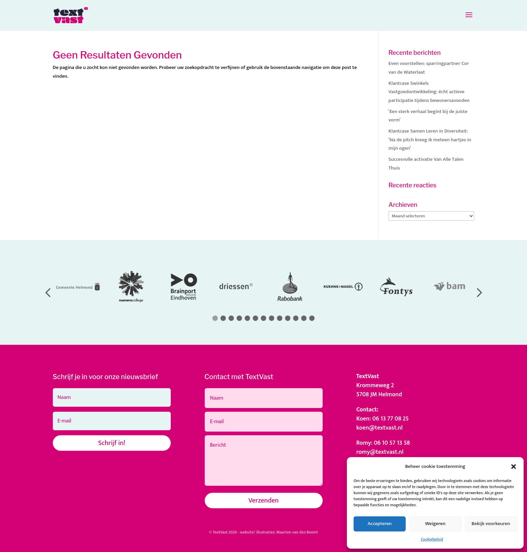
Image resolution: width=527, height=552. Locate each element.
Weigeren (435, 523)
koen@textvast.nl (379, 428)
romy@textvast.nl (380, 452)
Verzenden (263, 500)
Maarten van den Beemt (297, 532)
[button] (513, 466)
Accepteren (380, 523)
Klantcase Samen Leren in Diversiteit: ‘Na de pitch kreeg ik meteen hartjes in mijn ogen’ (430, 139)
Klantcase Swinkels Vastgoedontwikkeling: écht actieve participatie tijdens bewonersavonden (429, 92)
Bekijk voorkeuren (491, 523)
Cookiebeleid (432, 539)
